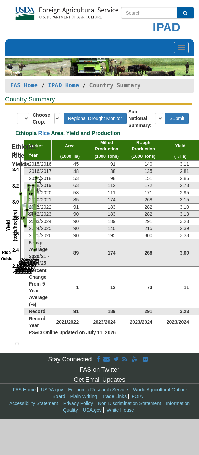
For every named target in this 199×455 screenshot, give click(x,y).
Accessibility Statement (33, 403)
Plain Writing (83, 396)
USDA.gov (52, 389)
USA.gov (92, 410)
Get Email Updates (99, 379)
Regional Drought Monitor (95, 118)
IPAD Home (63, 85)
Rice (44, 133)
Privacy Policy (78, 403)
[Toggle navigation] (181, 47)
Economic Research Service (98, 389)
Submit (176, 118)
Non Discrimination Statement (129, 403)
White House (120, 410)
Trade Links (114, 396)
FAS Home (24, 85)
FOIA (137, 396)
